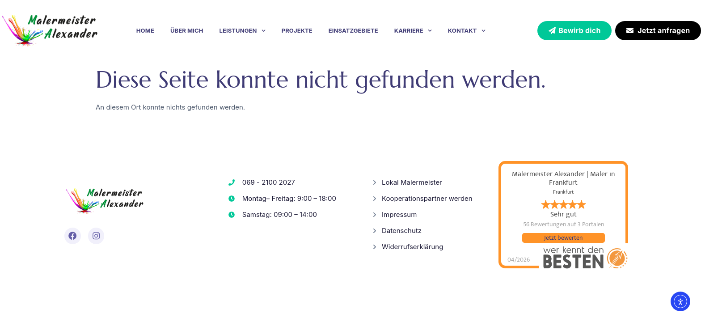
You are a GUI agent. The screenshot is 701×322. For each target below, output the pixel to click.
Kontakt (467, 30)
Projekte (297, 30)
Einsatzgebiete (353, 30)
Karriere (413, 30)
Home (145, 30)
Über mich (186, 30)
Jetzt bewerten (563, 238)
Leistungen (243, 30)
